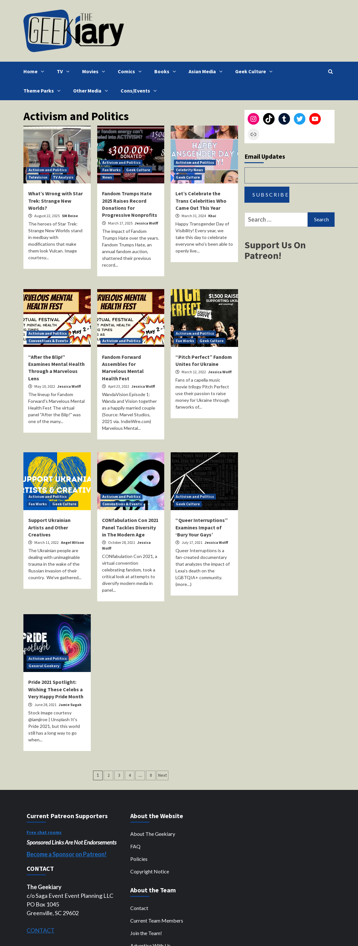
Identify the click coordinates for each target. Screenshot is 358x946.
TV (64, 71)
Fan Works (111, 169)
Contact (139, 908)
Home (35, 71)
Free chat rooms (44, 832)
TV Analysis (63, 177)
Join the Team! (146, 933)
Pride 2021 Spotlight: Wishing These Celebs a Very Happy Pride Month (55, 689)
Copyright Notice (149, 871)
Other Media (92, 90)
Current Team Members (156, 920)
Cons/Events (140, 90)
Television (38, 177)
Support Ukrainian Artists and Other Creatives (49, 527)
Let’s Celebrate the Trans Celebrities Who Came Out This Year (200, 200)
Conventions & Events (48, 340)
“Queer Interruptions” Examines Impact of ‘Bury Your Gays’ (201, 527)
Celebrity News (189, 169)
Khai (212, 215)
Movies (95, 71)
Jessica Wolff (146, 223)
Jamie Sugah (70, 704)
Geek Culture (255, 71)
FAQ (135, 846)
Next (162, 775)
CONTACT (41, 930)
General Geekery (44, 665)
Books (166, 71)
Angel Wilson (72, 542)
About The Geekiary (152, 834)
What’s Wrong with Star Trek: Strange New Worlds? (55, 200)
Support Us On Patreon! (275, 250)
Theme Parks (43, 90)
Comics (131, 71)
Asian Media (207, 71)
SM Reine (70, 215)
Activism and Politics (48, 169)
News (107, 177)
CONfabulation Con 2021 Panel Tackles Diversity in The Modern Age (130, 527)
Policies (139, 859)
